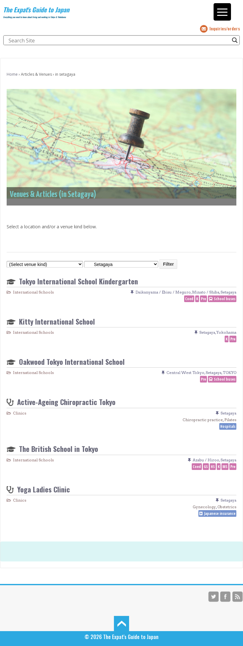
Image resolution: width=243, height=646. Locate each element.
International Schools (33, 292)
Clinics (19, 413)
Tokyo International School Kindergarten (78, 281)
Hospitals (227, 426)
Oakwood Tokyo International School (72, 361)
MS (224, 466)
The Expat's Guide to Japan (36, 9)
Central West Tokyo (185, 372)
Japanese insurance (219, 513)
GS (206, 466)
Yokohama (226, 332)
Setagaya (228, 292)
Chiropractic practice (203, 419)
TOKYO (229, 372)
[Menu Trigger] (222, 12)
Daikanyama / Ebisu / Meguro (163, 292)
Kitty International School (57, 321)
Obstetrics (226, 506)
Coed (189, 298)
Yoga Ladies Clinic (43, 489)
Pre (203, 298)
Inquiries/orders (224, 28)
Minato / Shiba (205, 292)
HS (213, 466)
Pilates (230, 419)
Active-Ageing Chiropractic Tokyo (66, 401)
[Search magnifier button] (234, 40)
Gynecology (204, 506)
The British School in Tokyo (58, 448)
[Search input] (119, 40)
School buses (224, 298)
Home (12, 74)
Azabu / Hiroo (206, 460)
